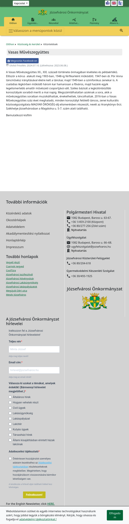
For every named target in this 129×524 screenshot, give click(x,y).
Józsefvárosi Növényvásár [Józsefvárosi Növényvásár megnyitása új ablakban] (20, 278)
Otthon (13, 21)
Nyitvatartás (79, 230)
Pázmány (94, 21)
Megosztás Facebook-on (22, 60)
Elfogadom (115, 515)
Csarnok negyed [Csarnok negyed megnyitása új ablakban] (15, 266)
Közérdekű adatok (19, 213)
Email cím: (15, 362)
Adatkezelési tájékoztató (23, 451)
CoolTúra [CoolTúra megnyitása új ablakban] (11, 270)
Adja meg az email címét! (20, 377)
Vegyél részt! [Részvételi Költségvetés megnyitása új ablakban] (13, 262)
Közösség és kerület (28, 44)
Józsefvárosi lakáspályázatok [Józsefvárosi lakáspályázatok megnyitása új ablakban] (21, 286)
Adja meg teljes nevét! (18, 356)
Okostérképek (16, 220)
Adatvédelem (15, 227)
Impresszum (15, 247)
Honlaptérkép (16, 240)
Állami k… (114, 21)
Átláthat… (74, 21)
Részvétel (53, 21)
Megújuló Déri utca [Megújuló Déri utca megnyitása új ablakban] (16, 290)
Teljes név (15, 341)
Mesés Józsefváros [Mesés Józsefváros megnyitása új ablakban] (16, 294)
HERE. (51, 504)
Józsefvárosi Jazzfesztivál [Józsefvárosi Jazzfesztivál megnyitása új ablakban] (19, 274)
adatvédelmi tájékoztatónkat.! (37, 519)
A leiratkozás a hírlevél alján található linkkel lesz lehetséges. (30, 485)
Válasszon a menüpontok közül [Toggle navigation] (35, 31)
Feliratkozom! (34, 494)
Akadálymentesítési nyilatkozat (28, 233)
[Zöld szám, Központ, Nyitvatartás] (21, 3)
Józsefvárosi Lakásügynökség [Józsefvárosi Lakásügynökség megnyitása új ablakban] (22, 282)
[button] (121, 31)
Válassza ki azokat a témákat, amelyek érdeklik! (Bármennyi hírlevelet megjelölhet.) (32, 387)
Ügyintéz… (33, 21)
